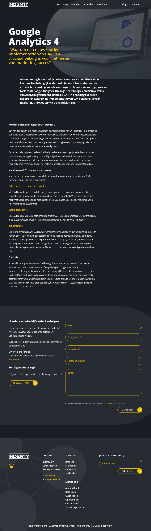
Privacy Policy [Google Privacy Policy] (107, 403)
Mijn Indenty (83, 525)
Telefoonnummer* (76, 360)
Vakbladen (102, 4)
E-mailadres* (74, 349)
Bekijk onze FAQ (21, 383)
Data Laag (70, 491)
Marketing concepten (68, 4)
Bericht (71, 372)
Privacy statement (37, 525)
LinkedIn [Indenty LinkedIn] (11, 466)
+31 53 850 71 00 (16, 359)
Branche (88, 4)
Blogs (125, 4)
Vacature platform (75, 507)
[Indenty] (19, 4)
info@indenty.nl (52, 479)
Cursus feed (71, 495)
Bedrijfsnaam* (74, 337)
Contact (136, 4)
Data (114, 4)
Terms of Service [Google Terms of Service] (120, 403)
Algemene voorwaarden (62, 525)
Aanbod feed (72, 488)
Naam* (71, 325)
